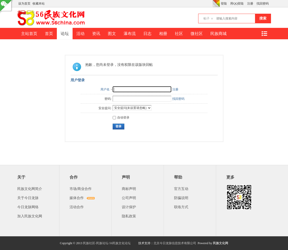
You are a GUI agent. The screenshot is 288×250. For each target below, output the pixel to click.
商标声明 (129, 189)
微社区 (197, 33)
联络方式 (181, 207)
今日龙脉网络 (28, 207)
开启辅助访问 (211, 3)
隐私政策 (129, 216)
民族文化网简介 (29, 189)
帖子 (207, 18)
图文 (112, 33)
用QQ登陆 (237, 3)
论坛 (65, 33)
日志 (147, 33)
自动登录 (121, 117)
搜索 (262, 18)
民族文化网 (220, 243)
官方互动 (181, 189)
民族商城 (218, 33)
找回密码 (263, 3)
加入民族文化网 (29, 216)
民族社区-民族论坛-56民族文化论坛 (107, 243)
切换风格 (216, 3)
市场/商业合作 (81, 189)
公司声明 (129, 198)
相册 (163, 33)
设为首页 (24, 3)
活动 (80, 33)
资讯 (96, 33)
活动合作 (77, 207)
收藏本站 (38, 3)
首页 (49, 33)
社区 (179, 33)
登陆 (224, 3)
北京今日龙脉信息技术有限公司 (175, 243)
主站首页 (29, 33)
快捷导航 (264, 33)
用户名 (105, 89)
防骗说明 (181, 198)
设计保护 (129, 207)
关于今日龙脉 (28, 198)
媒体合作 (77, 198)
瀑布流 (130, 33)
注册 (250, 3)
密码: (108, 99)
